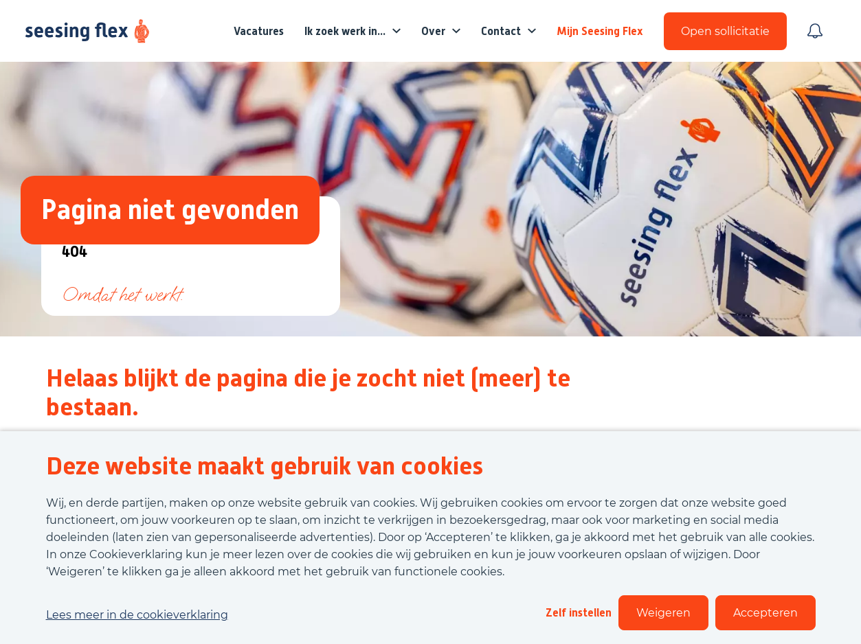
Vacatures (259, 31)
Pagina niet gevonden (170, 210)
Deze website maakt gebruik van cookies (264, 466)
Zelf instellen (579, 612)
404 (74, 252)
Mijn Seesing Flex (600, 31)
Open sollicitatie (725, 31)
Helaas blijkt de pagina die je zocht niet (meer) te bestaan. (308, 393)
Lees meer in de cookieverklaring (137, 614)
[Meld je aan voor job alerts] (815, 30)
